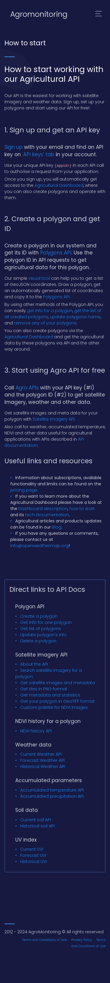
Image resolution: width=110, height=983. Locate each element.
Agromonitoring (38, 14)
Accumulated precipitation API (52, 796)
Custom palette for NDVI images (54, 707)
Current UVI (31, 849)
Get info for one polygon (46, 622)
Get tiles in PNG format (43, 689)
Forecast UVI (33, 855)
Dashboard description (42, 509)
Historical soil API (37, 826)
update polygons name (75, 317)
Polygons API (55, 252)
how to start (82, 509)
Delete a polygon (38, 641)
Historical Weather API (42, 766)
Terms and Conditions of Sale (44, 940)
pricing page (23, 490)
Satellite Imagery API (54, 419)
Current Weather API (41, 754)
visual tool (39, 278)
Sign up (13, 147)
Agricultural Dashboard (59, 185)
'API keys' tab (38, 154)
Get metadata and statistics (50, 695)
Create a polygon (38, 616)
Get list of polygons (40, 629)
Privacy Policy (81, 940)
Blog (56, 527)
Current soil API (35, 820)
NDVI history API (36, 731)
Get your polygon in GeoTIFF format (57, 701)
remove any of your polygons (45, 323)
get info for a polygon (49, 311)
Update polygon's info (43, 635)
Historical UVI (33, 861)
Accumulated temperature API (52, 790)
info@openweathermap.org (39, 546)
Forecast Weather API (42, 760)
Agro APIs (27, 387)
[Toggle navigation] (99, 14)
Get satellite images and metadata (57, 683)
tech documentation (47, 515)
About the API (34, 664)
